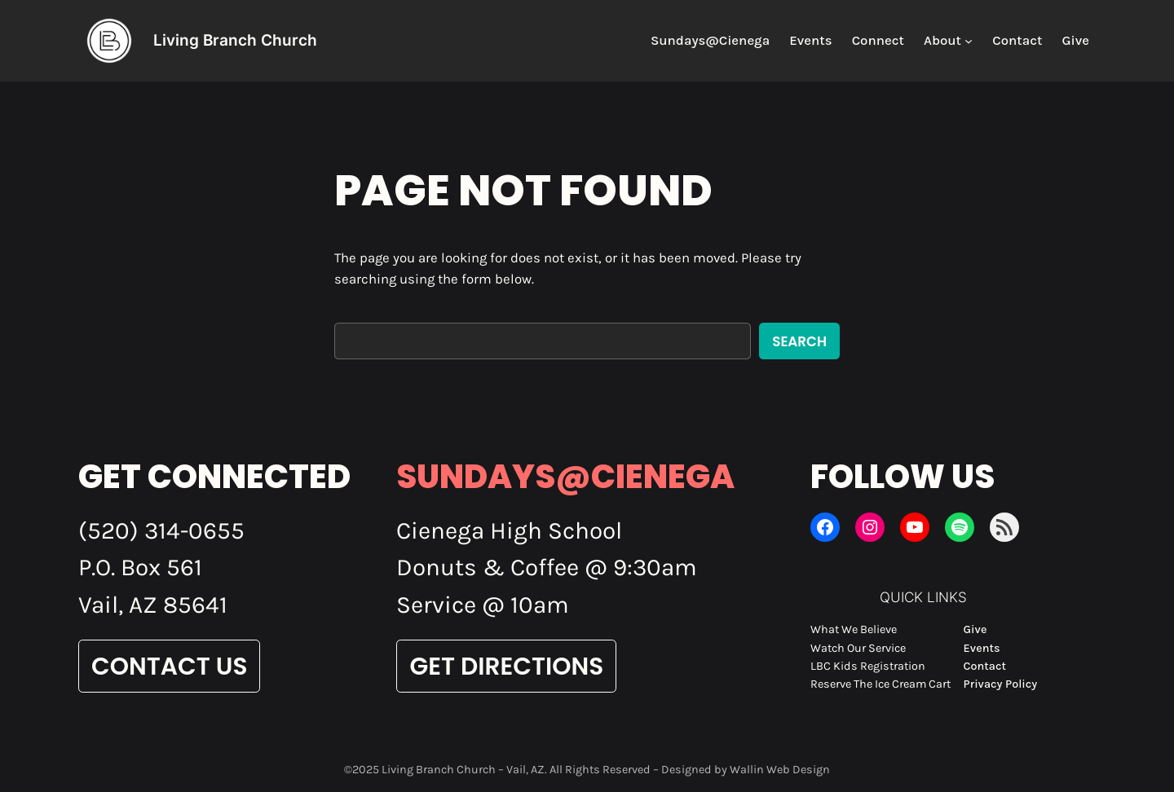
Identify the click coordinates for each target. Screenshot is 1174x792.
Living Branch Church (235, 40)
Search (799, 341)
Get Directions (506, 666)
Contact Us (169, 666)
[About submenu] (968, 41)
